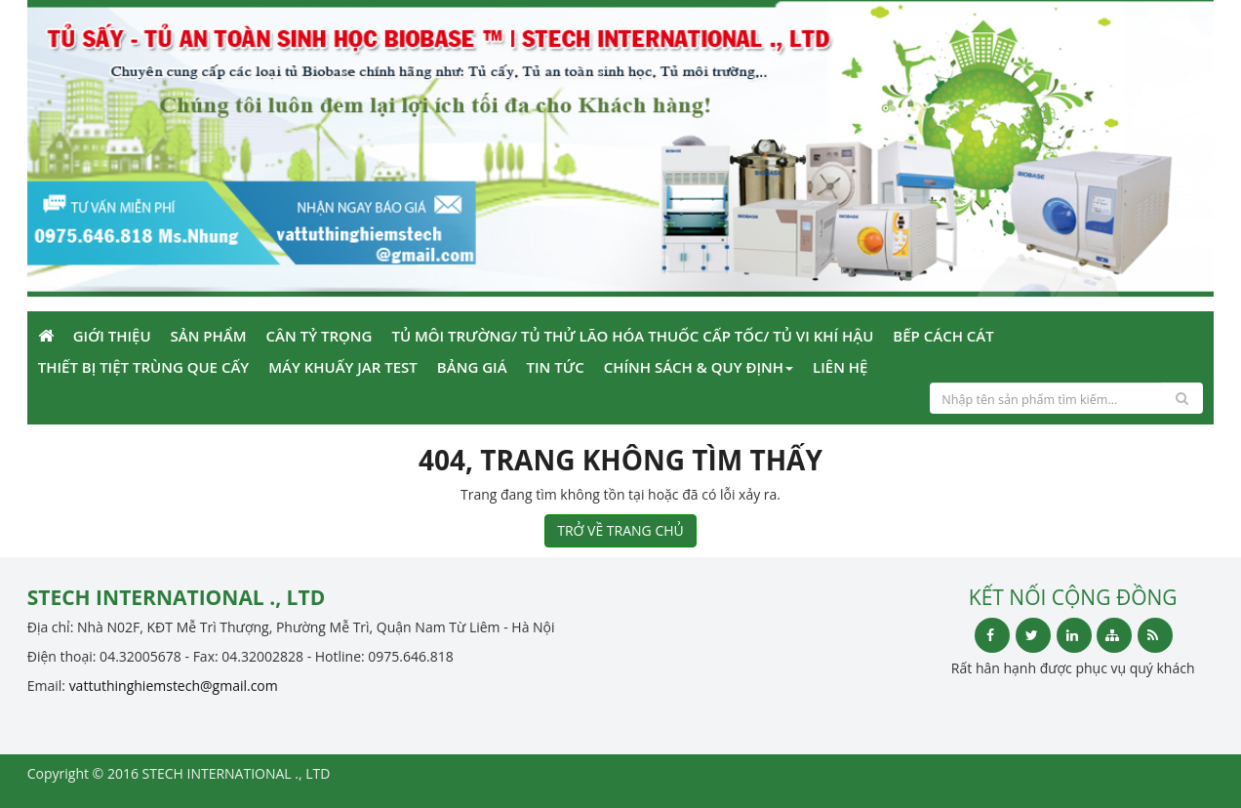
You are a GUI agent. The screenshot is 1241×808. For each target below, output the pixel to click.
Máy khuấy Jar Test (343, 367)
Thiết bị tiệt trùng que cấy (143, 367)
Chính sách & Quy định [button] (698, 367)
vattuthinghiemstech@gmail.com (173, 685)
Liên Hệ (840, 367)
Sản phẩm (209, 335)
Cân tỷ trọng (319, 335)
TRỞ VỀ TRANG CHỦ (620, 530)
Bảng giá (472, 367)
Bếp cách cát (943, 335)
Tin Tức (555, 367)
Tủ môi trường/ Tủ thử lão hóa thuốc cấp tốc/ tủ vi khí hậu (632, 335)
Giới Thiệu (112, 335)
